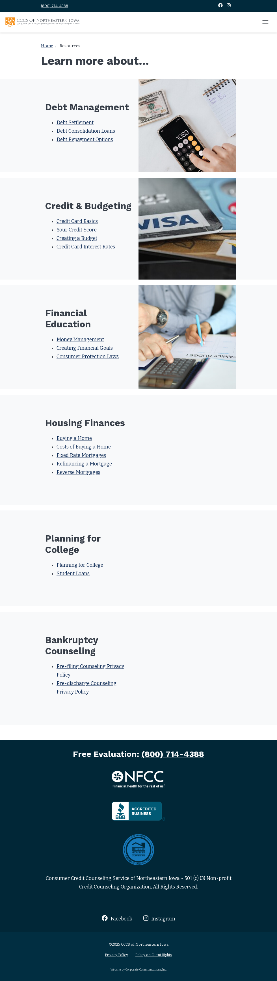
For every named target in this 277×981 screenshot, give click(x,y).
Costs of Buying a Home (84, 447)
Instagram (159, 918)
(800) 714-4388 (54, 6)
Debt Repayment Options (85, 140)
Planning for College (80, 565)
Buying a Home (74, 438)
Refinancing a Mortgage (84, 464)
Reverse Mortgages (78, 472)
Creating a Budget (77, 238)
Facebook (117, 918)
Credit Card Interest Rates (86, 247)
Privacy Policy (116, 955)
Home (47, 45)
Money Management (80, 340)
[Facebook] (220, 6)
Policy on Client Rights (153, 955)
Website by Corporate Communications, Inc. (139, 969)
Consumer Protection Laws (88, 357)
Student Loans (73, 574)
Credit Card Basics (77, 221)
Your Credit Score (77, 230)
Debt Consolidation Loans (86, 131)
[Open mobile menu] (265, 22)
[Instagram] (228, 6)
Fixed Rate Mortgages (81, 455)
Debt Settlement (75, 123)
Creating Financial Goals (85, 348)
